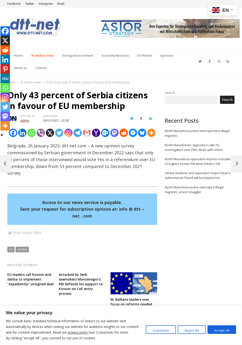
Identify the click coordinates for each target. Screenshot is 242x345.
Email (60, 4)
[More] (151, 133)
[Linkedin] (22, 133)
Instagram (46, 4)
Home (18, 55)
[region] (121, 325)
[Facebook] (13, 133)
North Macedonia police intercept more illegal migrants (197, 133)
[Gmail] (87, 133)
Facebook (14, 4)
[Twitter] (59, 133)
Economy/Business (115, 55)
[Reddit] (124, 133)
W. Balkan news (42, 55)
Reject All (192, 330)
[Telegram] (77, 133)
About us (20, 68)
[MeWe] (5, 78)
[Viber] (41, 133)
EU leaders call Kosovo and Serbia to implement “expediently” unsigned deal (30, 279)
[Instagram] (68, 133)
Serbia (22, 249)
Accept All (221, 330)
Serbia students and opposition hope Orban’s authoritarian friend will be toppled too (197, 175)
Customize (161, 330)
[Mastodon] (114, 133)
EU (11, 249)
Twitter (29, 4)
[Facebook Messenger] (133, 133)
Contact (41, 68)
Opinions (166, 55)
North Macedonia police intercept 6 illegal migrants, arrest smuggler (194, 189)
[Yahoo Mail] (96, 133)
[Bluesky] (142, 133)
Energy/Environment (77, 55)
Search (170, 93)
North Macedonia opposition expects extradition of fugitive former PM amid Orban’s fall (199, 161)
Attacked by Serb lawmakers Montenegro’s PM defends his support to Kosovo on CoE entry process (81, 284)
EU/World (144, 55)
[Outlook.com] (105, 133)
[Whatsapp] (31, 133)
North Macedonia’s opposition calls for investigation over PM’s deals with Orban (194, 147)
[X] (50, 133)
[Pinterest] (5, 69)
